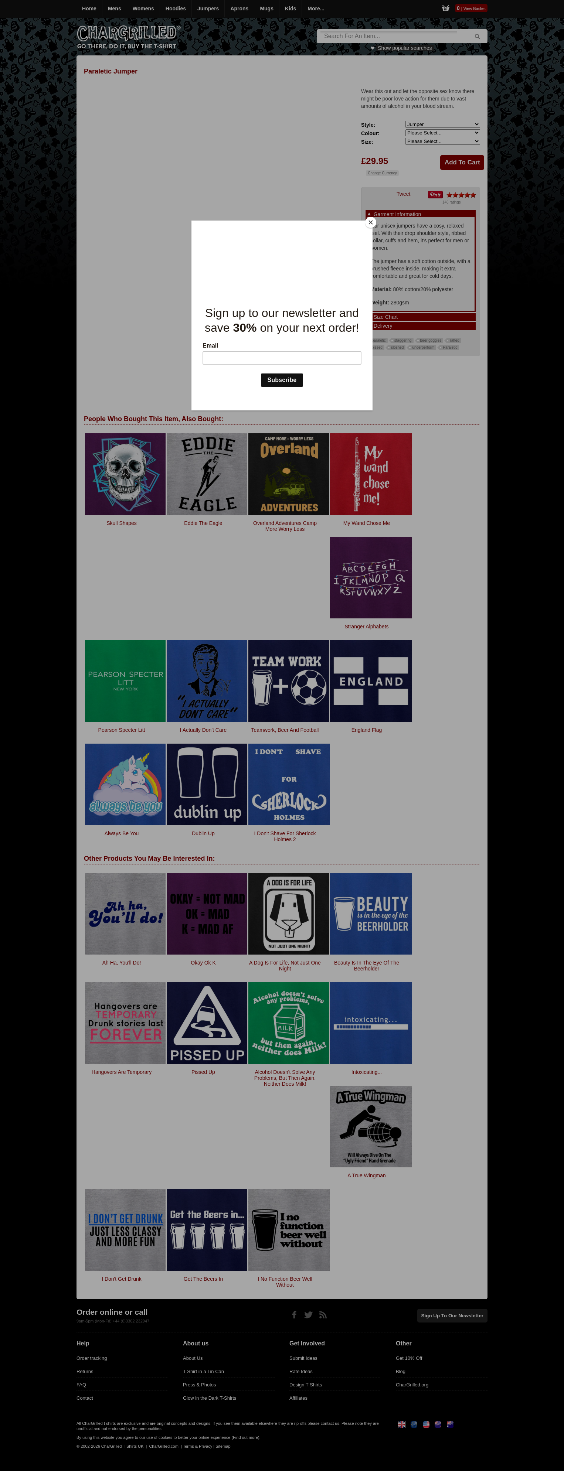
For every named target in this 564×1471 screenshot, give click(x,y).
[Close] (370, 222)
